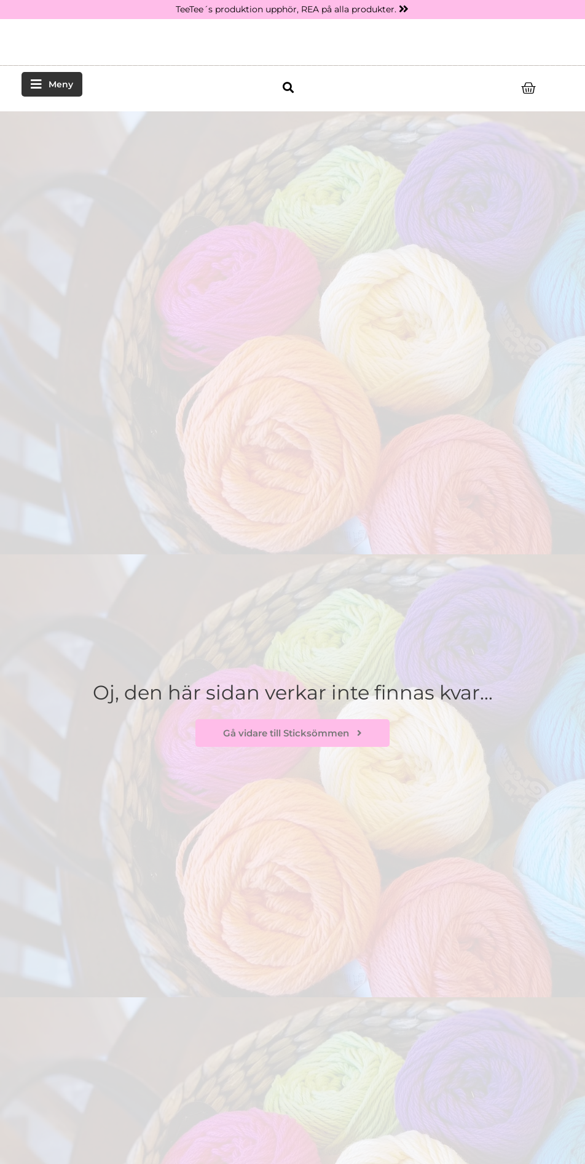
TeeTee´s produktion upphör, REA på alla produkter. (286, 9)
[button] (288, 88)
